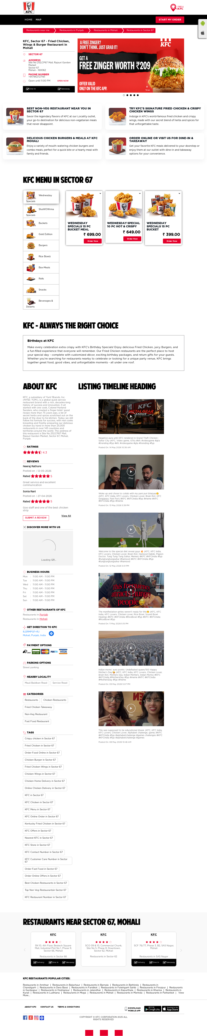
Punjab (44, 615)
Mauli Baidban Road (36, 683)
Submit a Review (36, 518)
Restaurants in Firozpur (153, 988)
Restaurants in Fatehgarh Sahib (118, 988)
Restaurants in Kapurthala (118, 990)
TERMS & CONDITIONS (69, 1007)
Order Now (92, 241)
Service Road (60, 683)
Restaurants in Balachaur (66, 985)
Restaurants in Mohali (101, 993)
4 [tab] (134, 95)
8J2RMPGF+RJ (31, 632)
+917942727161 (36, 77)
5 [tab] (138, 95)
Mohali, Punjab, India (34, 636)
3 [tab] (131, 95)
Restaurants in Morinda (129, 993)
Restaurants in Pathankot (160, 993)
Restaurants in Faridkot (84, 988)
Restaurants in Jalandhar (87, 990)
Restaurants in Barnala (96, 985)
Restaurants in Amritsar (36, 985)
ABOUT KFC (30, 1007)
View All (66, 516)
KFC (53, 934)
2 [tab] (127, 95)
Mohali (44, 619)
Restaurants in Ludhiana (46, 993)
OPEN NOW (63, 81)
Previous (25, 949)
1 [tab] (124, 95)
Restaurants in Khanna (149, 990)
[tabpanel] (131, 66)
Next (181, 949)
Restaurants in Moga (74, 993)
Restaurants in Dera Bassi (54, 988)
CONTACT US (46, 1007)
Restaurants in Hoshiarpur (55, 990)
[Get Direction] (51, 636)
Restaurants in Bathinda (125, 985)
